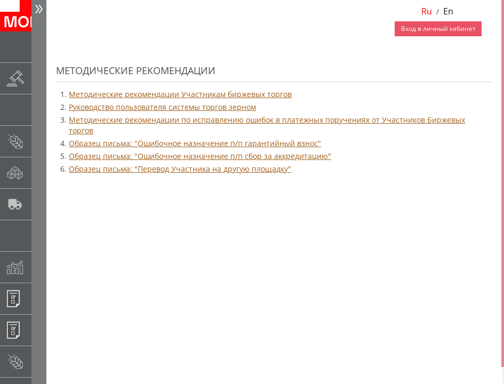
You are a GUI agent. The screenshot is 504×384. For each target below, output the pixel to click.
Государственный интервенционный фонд (40, 235)
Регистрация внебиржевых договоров (40, 330)
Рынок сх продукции (40, 361)
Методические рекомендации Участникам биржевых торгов (180, 94)
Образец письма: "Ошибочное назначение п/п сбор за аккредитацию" (200, 156)
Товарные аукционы (40, 110)
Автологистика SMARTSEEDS (40, 204)
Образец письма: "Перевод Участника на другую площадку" (180, 169)
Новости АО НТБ (40, 47)
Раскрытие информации (40, 78)
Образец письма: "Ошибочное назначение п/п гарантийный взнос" (195, 143)
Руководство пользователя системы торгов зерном (162, 107)
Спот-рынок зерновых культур (40, 141)
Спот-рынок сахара (40, 172)
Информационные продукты (40, 298)
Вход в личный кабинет (438, 28)
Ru (426, 11)
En (448, 11)
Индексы (40, 267)
